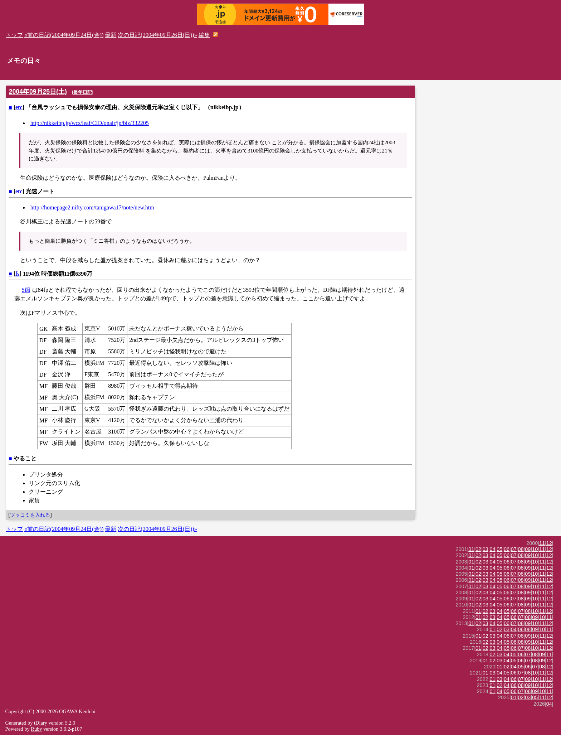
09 (528, 549)
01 (471, 549)
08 (521, 549)
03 (485, 549)
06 (506, 549)
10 (535, 549)
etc (19, 107)
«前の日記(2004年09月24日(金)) (63, 35)
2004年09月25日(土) (38, 91)
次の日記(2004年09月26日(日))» (157, 35)
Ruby (36, 729)
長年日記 (82, 92)
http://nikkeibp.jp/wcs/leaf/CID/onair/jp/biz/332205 (89, 123)
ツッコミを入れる (30, 515)
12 (549, 543)
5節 (26, 290)
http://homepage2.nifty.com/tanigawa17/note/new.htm (92, 207)
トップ (14, 35)
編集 (204, 35)
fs (17, 274)
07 (514, 549)
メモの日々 (24, 60)
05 (499, 549)
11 (542, 543)
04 (493, 549)
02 (478, 549)
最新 (110, 35)
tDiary (40, 723)
